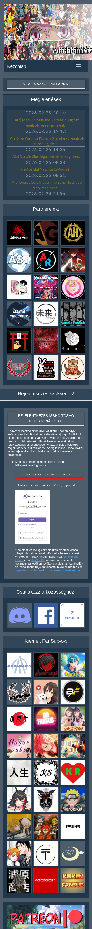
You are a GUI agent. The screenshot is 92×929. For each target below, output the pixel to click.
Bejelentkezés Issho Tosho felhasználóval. (46, 418)
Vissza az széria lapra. (46, 84)
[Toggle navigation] (79, 66)
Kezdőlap (16, 66)
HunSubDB (38, 560)
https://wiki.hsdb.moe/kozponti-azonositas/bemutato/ (49, 570)
